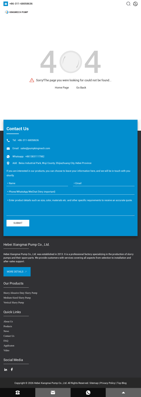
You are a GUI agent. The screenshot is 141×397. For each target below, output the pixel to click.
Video (6, 350)
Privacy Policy (107, 383)
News (6, 331)
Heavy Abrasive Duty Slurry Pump (20, 293)
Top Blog (122, 383)
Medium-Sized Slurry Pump (17, 297)
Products (7, 326)
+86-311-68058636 (21, 3)
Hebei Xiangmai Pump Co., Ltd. (50, 383)
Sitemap (93, 383)
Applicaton (8, 345)
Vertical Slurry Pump (13, 302)
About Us (8, 321)
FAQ (5, 340)
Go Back (81, 87)
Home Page (62, 87)
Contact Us (8, 336)
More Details (15, 271)
